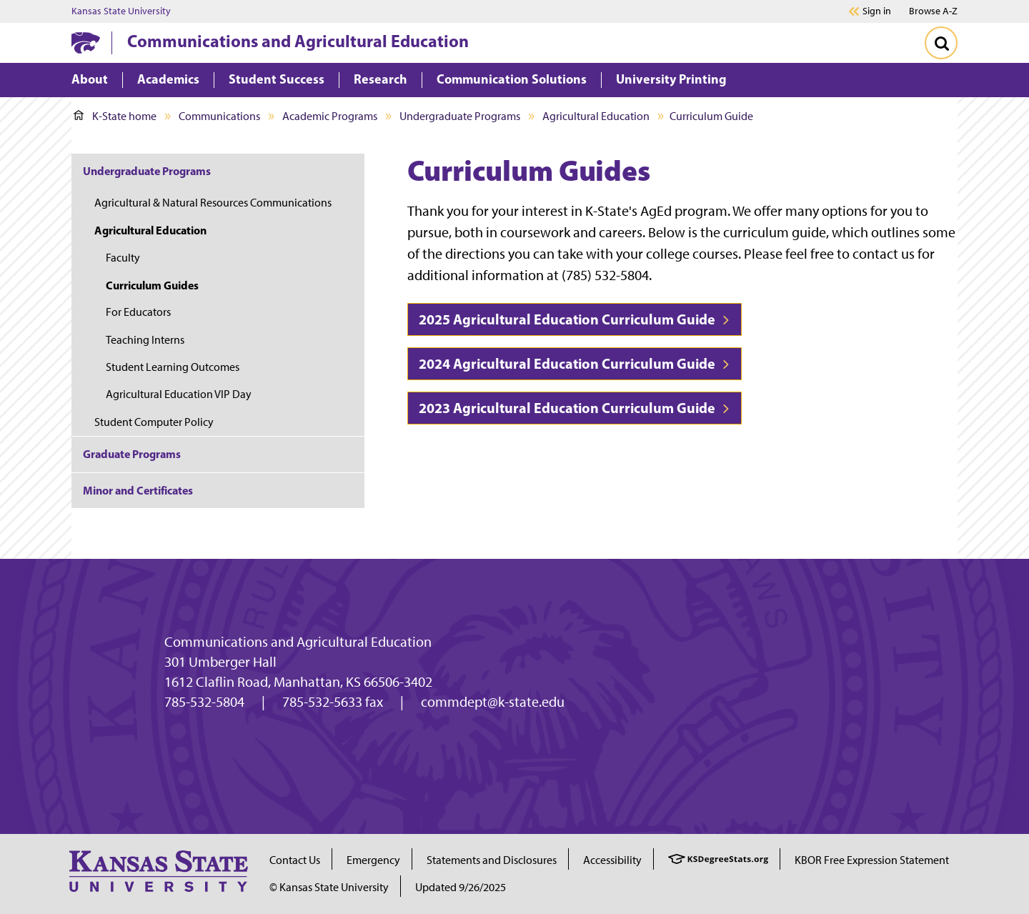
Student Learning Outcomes (172, 367)
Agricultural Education (596, 116)
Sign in (877, 11)
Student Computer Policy (154, 422)
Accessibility (612, 860)
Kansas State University (121, 11)
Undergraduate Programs (459, 116)
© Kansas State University (329, 887)
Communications (219, 116)
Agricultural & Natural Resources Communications (213, 202)
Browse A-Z (933, 11)
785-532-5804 (204, 701)
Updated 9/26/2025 (460, 887)
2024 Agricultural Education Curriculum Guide (574, 363)
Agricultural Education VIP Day (179, 394)
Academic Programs (329, 116)
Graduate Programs (132, 454)
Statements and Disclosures (492, 860)
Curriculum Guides (152, 285)
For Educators (138, 312)
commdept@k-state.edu (493, 701)
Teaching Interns (145, 340)
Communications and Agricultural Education (298, 40)
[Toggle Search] (941, 42)
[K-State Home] (85, 42)
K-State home (115, 116)
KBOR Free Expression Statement (872, 860)
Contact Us (294, 860)
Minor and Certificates (138, 490)
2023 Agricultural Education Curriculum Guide (574, 408)
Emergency (373, 860)
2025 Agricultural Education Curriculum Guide (574, 319)
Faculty (123, 257)
